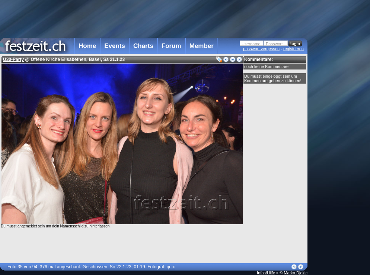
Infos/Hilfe (266, 273)
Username (251, 44)
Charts (143, 45)
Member (201, 45)
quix (171, 266)
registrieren (293, 48)
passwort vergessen (261, 48)
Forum (171, 45)
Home (87, 45)
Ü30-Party (13, 59)
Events (114, 45)
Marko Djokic (295, 273)
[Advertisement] (332, 149)
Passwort (274, 44)
